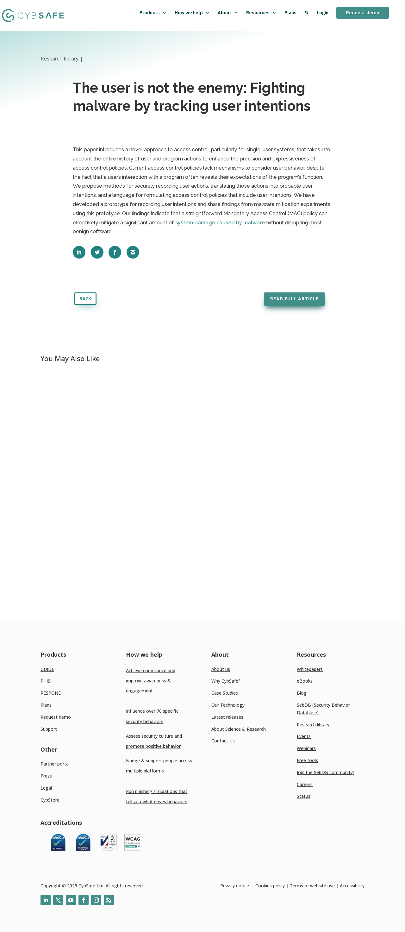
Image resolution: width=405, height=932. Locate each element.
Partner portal (55, 764)
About (228, 12)
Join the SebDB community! (325, 772)
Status (303, 796)
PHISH (46, 681)
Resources (261, 12)
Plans (290, 13)
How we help (192, 12)
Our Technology (228, 705)
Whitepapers (310, 669)
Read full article (294, 299)
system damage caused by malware (220, 223)
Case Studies (224, 693)
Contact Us (223, 741)
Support (48, 729)
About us (220, 669)
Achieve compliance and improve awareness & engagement (150, 680)
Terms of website (308, 886)
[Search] (306, 15)
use (330, 886)
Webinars (306, 748)
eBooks (305, 681)
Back (85, 299)
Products (153, 12)
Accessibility (352, 886)
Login (322, 13)
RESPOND (51, 693)
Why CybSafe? (225, 681)
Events (304, 736)
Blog (302, 693)
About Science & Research (238, 729)
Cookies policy (270, 886)
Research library (313, 725)
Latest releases (227, 717)
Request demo (362, 12)
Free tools (307, 760)
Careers (305, 784)
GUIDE (47, 669)
